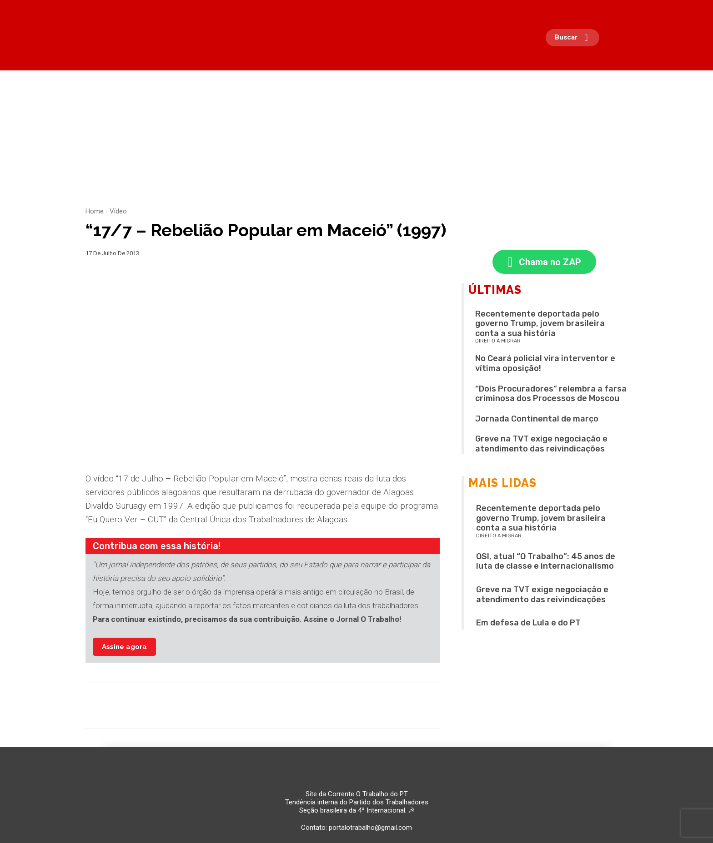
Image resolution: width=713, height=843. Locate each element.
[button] (575, 37)
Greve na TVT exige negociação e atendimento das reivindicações (541, 445)
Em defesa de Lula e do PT (528, 624)
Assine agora (124, 647)
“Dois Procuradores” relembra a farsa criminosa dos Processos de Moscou (551, 395)
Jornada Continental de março (536, 420)
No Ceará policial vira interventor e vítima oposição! (545, 365)
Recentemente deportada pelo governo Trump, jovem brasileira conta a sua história (540, 324)
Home (94, 211)
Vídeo (118, 211)
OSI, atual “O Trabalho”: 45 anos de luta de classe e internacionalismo (545, 562)
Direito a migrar (498, 342)
